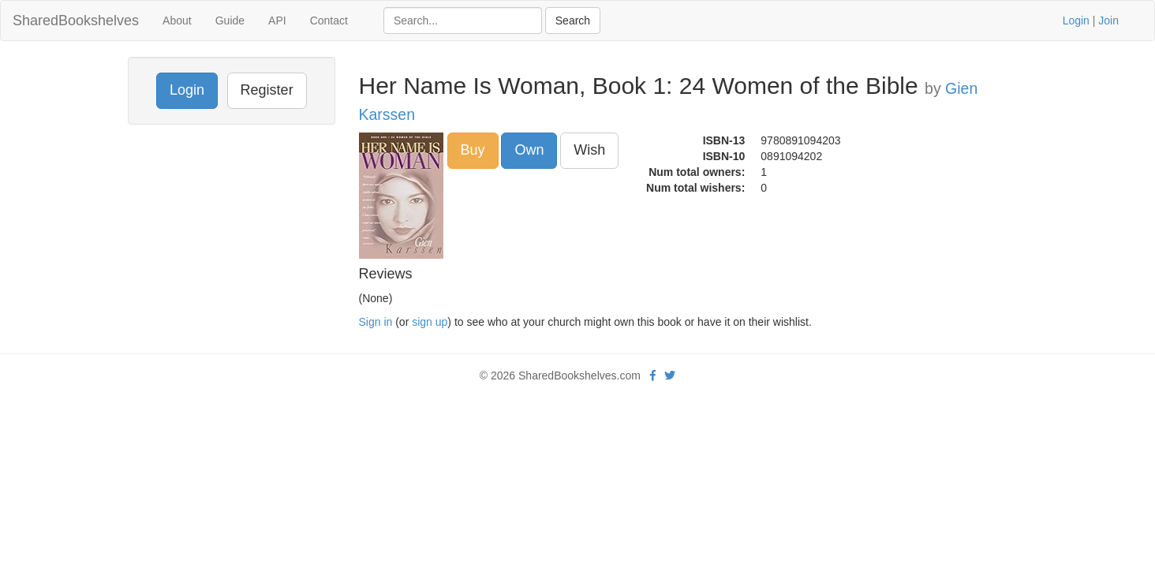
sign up (429, 322)
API (277, 20)
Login (1076, 20)
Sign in (376, 322)
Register (267, 90)
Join (1108, 20)
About (177, 20)
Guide (230, 20)
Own (529, 150)
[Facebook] (653, 375)
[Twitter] (669, 375)
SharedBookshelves (76, 20)
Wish (589, 150)
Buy (473, 150)
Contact (329, 20)
